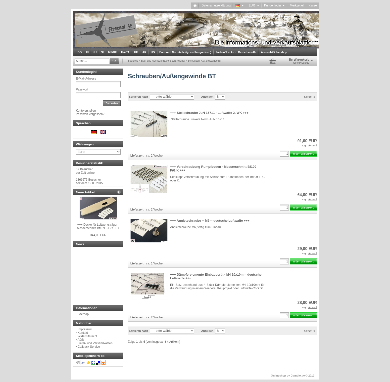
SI (102, 52)
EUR (254, 5)
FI (87, 52)
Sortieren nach (138, 96)
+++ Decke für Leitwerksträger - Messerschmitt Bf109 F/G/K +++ (98, 226)
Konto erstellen (86, 110)
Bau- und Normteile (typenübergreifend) (185, 52)
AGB (81, 339)
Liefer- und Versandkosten (95, 343)
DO (80, 52)
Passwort (82, 89)
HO (153, 52)
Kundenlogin (274, 5)
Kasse (313, 5)
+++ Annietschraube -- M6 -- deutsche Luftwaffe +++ (209, 220)
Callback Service (89, 346)
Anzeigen (207, 96)
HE (136, 52)
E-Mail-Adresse (86, 78)
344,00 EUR (98, 235)
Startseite (133, 60)
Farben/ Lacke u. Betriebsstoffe (236, 52)
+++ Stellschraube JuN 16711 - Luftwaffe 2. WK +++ (209, 113)
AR (144, 52)
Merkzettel (296, 5)
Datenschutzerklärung (216, 5)
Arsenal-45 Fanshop (274, 52)
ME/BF (112, 52)
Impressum (85, 329)
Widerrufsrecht (87, 336)
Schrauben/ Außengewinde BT (205, 60)
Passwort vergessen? (90, 114)
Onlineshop (278, 375)
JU (95, 52)
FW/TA (125, 52)
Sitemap (83, 314)
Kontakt (83, 333)
